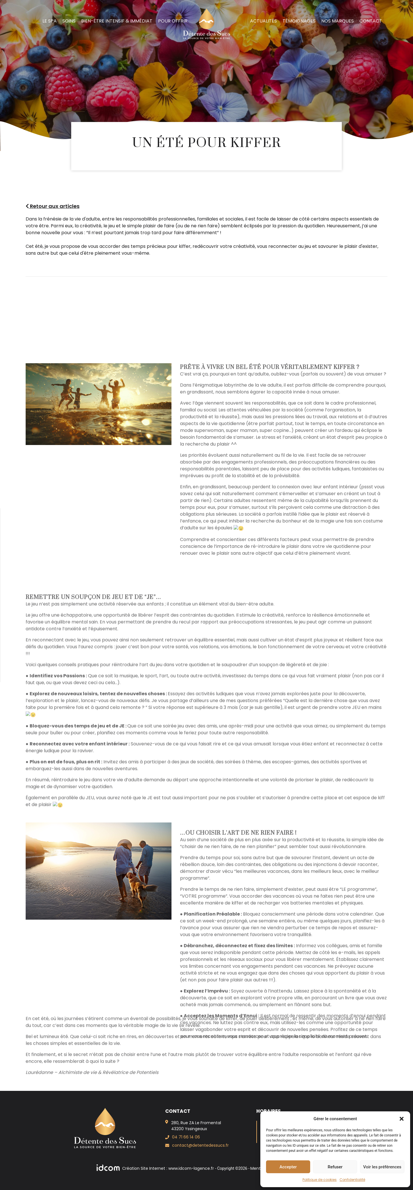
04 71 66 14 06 (186, 1137)
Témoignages (299, 21)
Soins (68, 21)
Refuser (335, 1166)
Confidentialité (352, 1179)
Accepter (288, 1166)
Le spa (49, 21)
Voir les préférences (382, 1166)
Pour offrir (172, 21)
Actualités (263, 21)
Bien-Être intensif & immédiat (116, 21)
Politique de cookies (319, 1179)
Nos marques (337, 21)
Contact (370, 21)
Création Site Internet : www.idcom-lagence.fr (156, 1168)
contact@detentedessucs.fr (200, 1145)
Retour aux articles (52, 206)
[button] (401, 1119)
